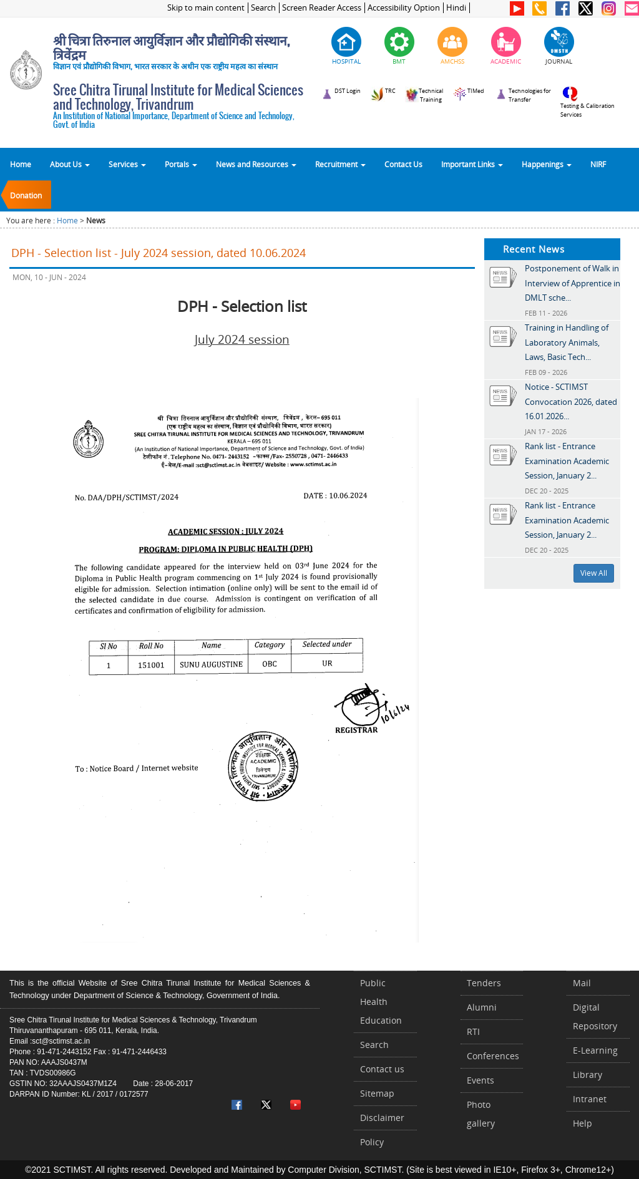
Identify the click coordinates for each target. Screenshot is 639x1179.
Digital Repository (595, 1016)
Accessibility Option (404, 7)
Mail (582, 983)
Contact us (382, 1069)
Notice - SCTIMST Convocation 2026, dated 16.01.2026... (571, 401)
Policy (372, 1142)
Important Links (472, 164)
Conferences (493, 1056)
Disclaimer (382, 1117)
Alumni (482, 1007)
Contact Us (403, 164)
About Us (70, 164)
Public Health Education (381, 1001)
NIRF (598, 164)
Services (127, 164)
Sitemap (377, 1093)
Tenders (484, 983)
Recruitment (340, 164)
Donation (26, 195)
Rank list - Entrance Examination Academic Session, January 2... (567, 460)
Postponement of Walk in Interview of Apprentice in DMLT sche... (572, 283)
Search (263, 7)
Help (582, 1123)
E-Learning (595, 1050)
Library (587, 1074)
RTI (473, 1031)
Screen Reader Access (321, 7)
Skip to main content (206, 7)
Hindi (456, 7)
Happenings (547, 164)
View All (593, 573)
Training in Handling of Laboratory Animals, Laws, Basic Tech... (566, 342)
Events (480, 1080)
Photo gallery (481, 1114)
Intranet (590, 1099)
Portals (181, 164)
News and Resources (256, 164)
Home (20, 164)
